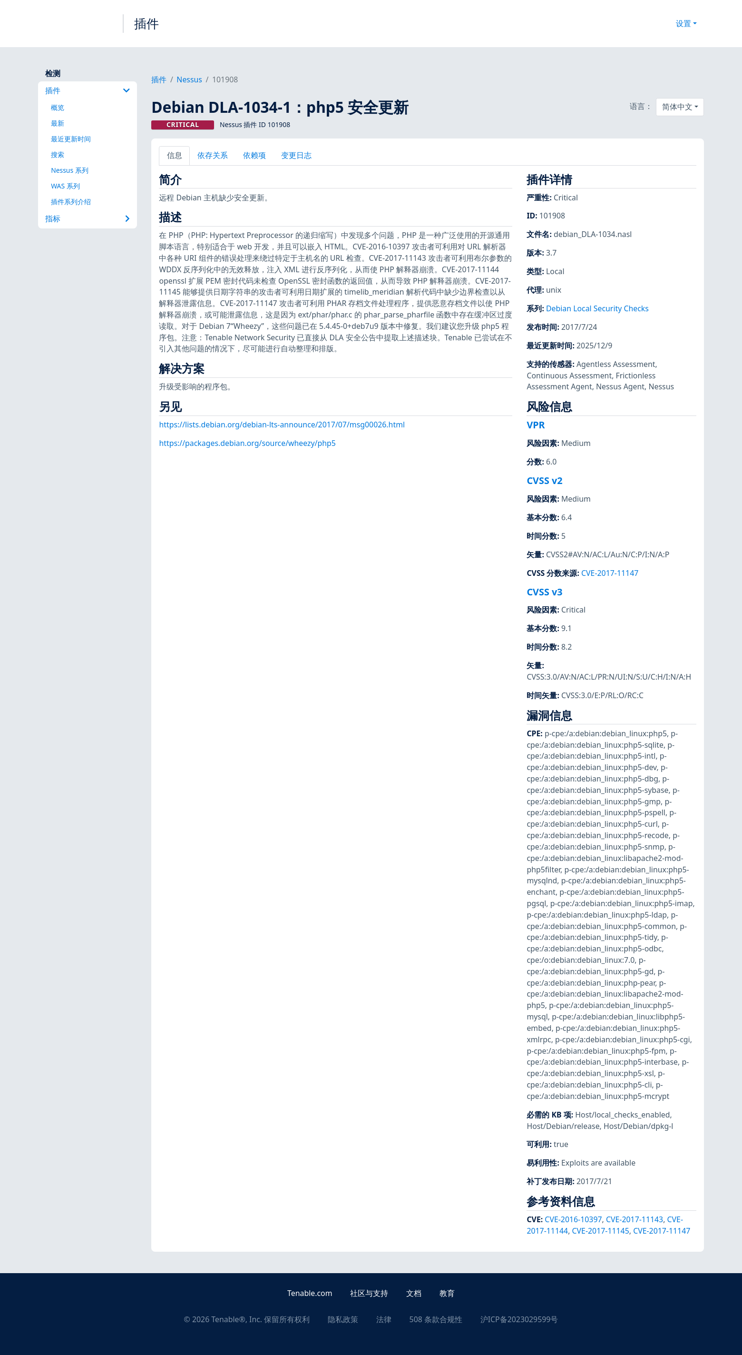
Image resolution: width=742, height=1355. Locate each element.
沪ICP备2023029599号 (519, 1319)
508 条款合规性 (436, 1319)
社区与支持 (369, 1293)
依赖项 (254, 155)
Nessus (189, 79)
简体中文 (677, 106)
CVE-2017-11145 (600, 1231)
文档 (413, 1293)
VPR (536, 424)
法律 (383, 1319)
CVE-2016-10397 (573, 1219)
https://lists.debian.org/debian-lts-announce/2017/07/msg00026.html (282, 424)
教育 (447, 1293)
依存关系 (212, 155)
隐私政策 (343, 1319)
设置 (683, 23)
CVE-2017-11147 (609, 573)
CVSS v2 (544, 480)
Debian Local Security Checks (597, 308)
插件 (146, 23)
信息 (174, 155)
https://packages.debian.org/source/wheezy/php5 (247, 443)
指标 (87, 218)
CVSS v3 (544, 591)
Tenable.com (309, 1293)
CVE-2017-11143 (634, 1219)
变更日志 (296, 155)
